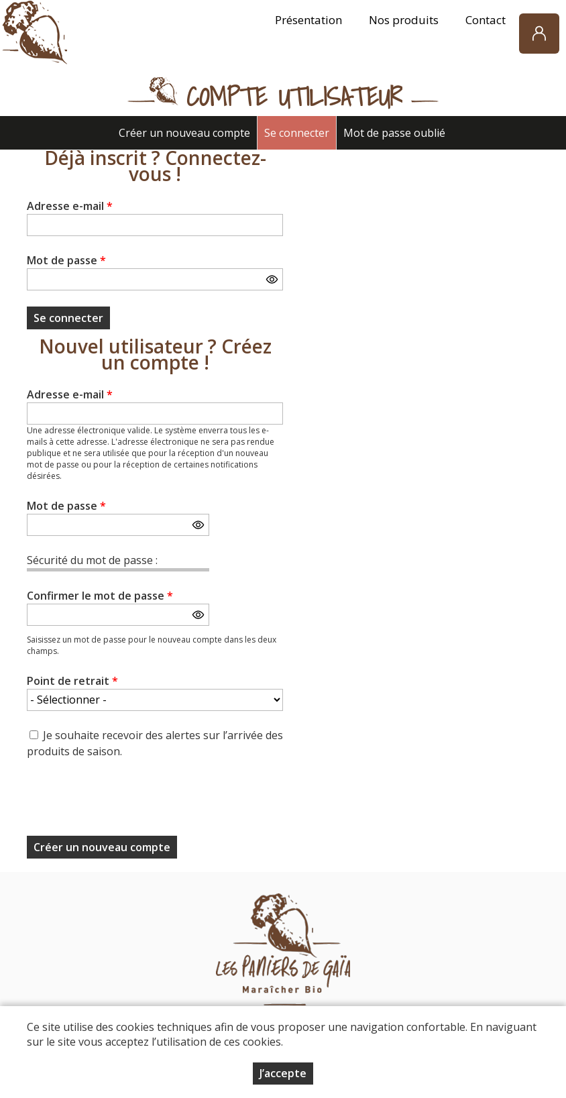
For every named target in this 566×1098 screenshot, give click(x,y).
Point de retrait (72, 680)
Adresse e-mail (70, 206)
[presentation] (129, 801)
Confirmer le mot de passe (100, 595)
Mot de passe (66, 260)
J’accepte (283, 1073)
